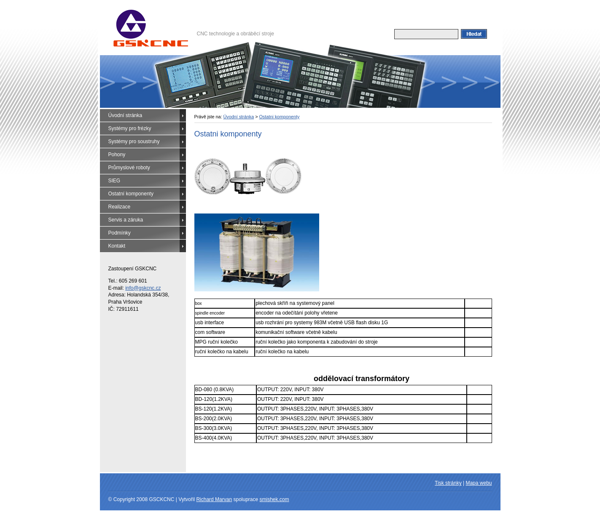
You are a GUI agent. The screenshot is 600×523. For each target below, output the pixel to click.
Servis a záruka (125, 220)
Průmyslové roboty (129, 168)
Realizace (119, 207)
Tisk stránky (448, 483)
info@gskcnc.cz (143, 288)
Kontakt (117, 246)
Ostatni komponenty (279, 116)
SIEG (114, 181)
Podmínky (119, 233)
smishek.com (274, 499)
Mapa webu (478, 483)
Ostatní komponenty (130, 194)
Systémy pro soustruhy (134, 141)
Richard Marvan (214, 499)
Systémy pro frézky (129, 128)
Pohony (117, 154)
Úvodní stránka (125, 115)
